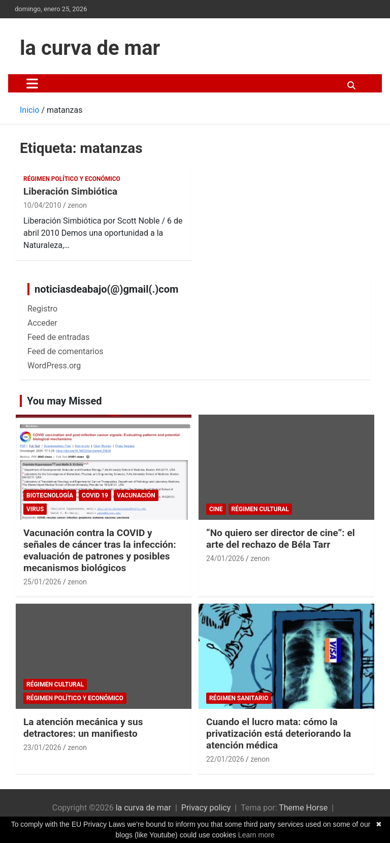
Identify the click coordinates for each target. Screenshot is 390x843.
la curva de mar (90, 48)
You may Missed (64, 401)
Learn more (256, 835)
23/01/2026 (42, 747)
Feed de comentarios (65, 351)
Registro (42, 309)
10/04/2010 (42, 205)
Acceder (42, 323)
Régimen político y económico (71, 178)
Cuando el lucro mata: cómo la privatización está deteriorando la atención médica (278, 733)
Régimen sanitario (238, 698)
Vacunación (136, 495)
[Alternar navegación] (32, 83)
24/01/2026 (225, 558)
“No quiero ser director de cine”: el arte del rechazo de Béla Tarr (280, 538)
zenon (77, 205)
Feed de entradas (58, 337)
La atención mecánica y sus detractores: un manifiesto (83, 727)
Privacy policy (206, 808)
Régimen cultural (260, 509)
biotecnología (49, 495)
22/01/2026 (225, 759)
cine (216, 509)
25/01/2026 (42, 582)
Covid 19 (95, 495)
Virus (35, 509)
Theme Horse (303, 808)
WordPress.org (54, 365)
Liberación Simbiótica (70, 191)
